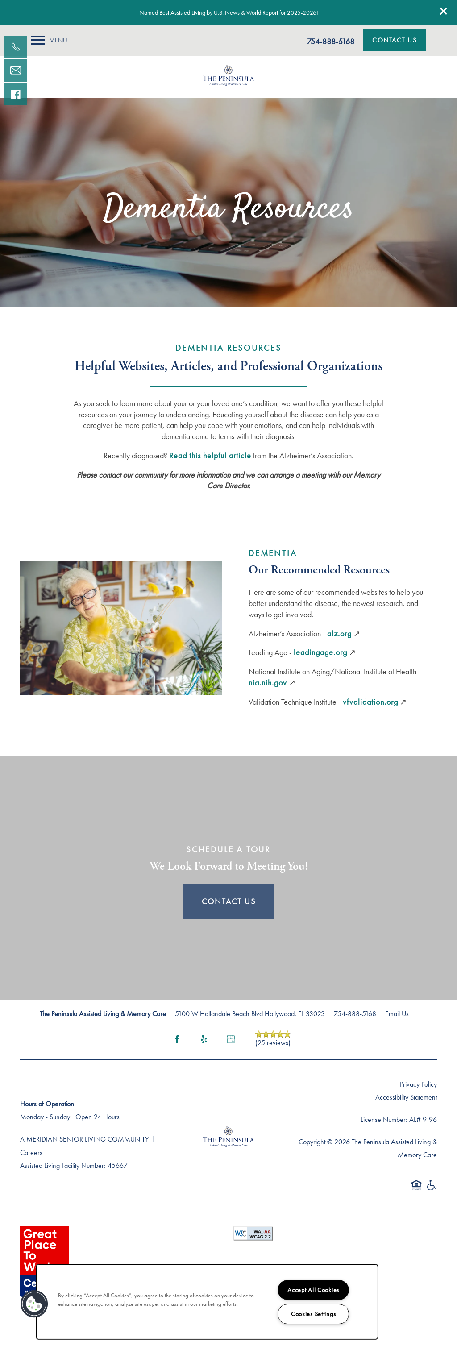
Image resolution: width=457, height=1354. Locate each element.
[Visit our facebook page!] (15, 94)
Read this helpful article (210, 455)
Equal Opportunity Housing (416, 1189)
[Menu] (49, 40)
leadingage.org (320, 652)
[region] (207, 1302)
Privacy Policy (418, 1084)
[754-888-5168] (15, 47)
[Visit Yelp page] (204, 1039)
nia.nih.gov (268, 682)
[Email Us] (15, 70)
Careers (31, 1152)
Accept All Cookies (313, 1290)
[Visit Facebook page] (177, 1039)
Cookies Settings (313, 1314)
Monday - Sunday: (46, 1116)
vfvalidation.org (370, 702)
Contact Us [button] (229, 901)
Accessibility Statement (406, 1097)
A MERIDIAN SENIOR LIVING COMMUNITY (84, 1139)
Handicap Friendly (431, 1189)
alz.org (339, 633)
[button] (443, 11)
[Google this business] (231, 1039)
